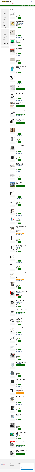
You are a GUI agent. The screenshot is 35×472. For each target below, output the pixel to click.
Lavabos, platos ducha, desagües (19, 104)
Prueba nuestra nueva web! (12, 462)
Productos (16, 1)
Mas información (23, 467)
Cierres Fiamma (17, 209)
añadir (19, 27)
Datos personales (19, 462)
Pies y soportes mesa (18, 228)
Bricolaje (17, 49)
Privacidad (11, 463)
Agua (3, 30)
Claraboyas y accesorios (18, 94)
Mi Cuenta (25, 5)
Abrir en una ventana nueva (19, 19)
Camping (3, 22)
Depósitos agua (17, 31)
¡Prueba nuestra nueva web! (20, 5)
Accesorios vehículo (4, 24)
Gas (2, 29)
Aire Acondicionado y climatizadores (19, 165)
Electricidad (3, 13)
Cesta (32, 1)
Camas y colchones (18, 380)
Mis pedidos (19, 463)
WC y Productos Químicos (5, 19)
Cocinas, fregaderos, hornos (18, 292)
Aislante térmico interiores (5, 37)
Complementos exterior (4, 15)
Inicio (13, 1)
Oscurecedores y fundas (4, 39)
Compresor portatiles (18, 147)
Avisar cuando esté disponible (20, 233)
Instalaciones (3, 10)
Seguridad (3, 17)
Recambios (3, 47)
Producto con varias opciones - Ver (20, 114)
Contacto (26, 1)
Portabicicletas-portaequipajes (4, 32)
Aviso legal (11, 466)
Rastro (3, 46)
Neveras (3, 21)
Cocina (3, 25)
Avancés (17, 184)
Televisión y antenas (5, 43)
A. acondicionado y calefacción (4, 41)
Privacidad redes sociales (12, 465)
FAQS (33, 5)
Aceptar (27, 469)
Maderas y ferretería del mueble (4, 27)
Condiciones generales (20, 1)
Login (30, 5)
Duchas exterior (17, 328)
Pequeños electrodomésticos (4, 35)
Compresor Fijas (17, 415)
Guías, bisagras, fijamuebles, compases (20, 23)
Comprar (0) (28, 5)
